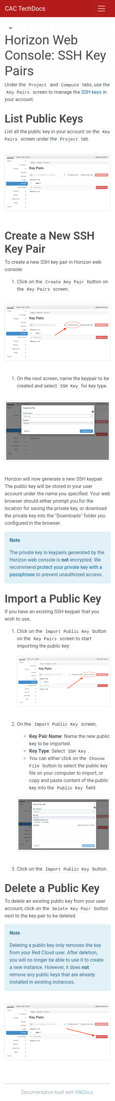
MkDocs (84, 1092)
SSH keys (91, 92)
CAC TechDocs (25, 8)
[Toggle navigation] (101, 8)
